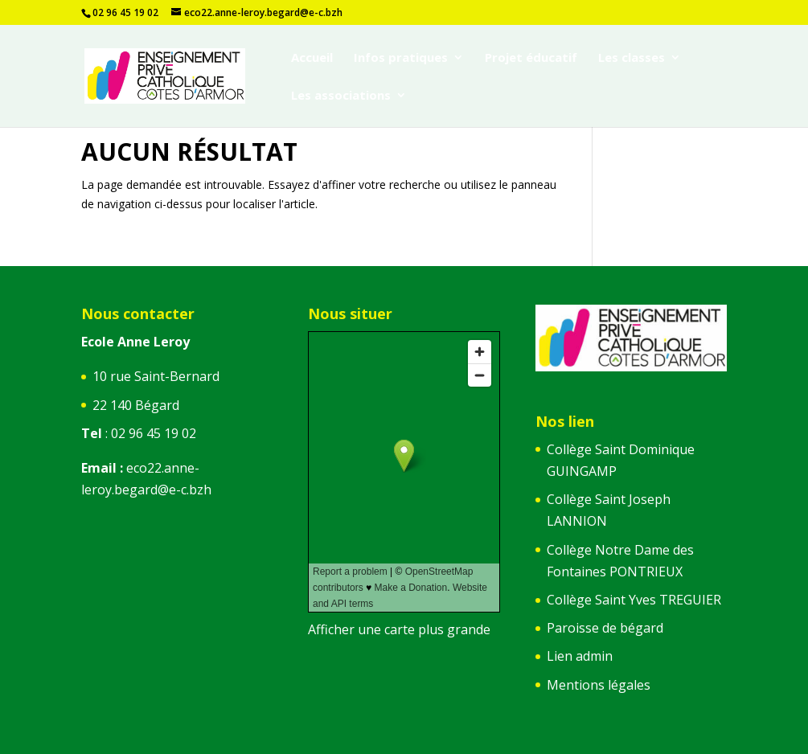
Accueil (312, 58)
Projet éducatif (531, 58)
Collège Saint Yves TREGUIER (634, 600)
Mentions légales (598, 685)
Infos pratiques (401, 58)
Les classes (631, 58)
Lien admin (580, 656)
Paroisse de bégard (605, 628)
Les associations (341, 96)
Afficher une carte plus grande (399, 629)
